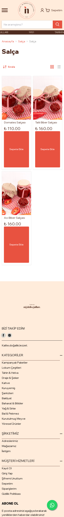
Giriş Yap (7, 473)
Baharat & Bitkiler (12, 403)
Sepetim (7, 483)
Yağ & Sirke (9, 408)
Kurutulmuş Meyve (13, 418)
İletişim (6, 451)
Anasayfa (8, 41)
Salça (21, 41)
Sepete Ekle (16, 149)
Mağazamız (9, 446)
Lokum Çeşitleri (11, 367)
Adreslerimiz (10, 441)
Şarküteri (7, 393)
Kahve (6, 383)
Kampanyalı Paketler (15, 362)
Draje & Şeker (10, 378)
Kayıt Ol (7, 468)
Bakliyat (7, 398)
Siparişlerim (9, 488)
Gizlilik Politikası (11, 493)
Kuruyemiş (8, 388)
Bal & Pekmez (10, 413)
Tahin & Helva (10, 372)
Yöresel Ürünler (11, 423)
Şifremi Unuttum (12, 478)
